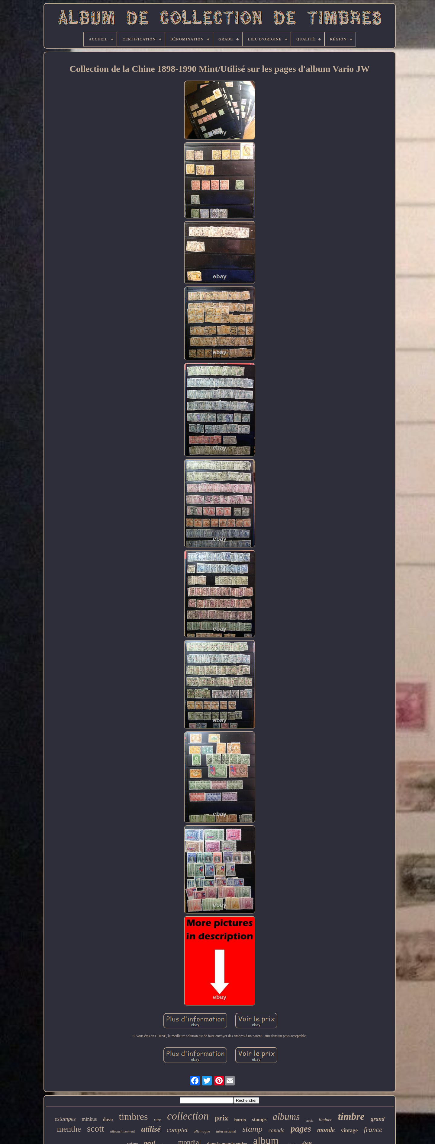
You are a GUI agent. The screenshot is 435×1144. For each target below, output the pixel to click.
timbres (133, 1116)
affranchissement (122, 1131)
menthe (69, 1128)
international (226, 1131)
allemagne (202, 1131)
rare (157, 1119)
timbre (351, 1116)
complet (177, 1129)
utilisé (151, 1129)
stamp (252, 1128)
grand (378, 1119)
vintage (349, 1130)
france (373, 1129)
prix (221, 1118)
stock (309, 1120)
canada (277, 1130)
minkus (89, 1119)
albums (286, 1116)
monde (326, 1129)
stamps (259, 1119)
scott (95, 1128)
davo (108, 1119)
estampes (65, 1119)
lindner (325, 1119)
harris (240, 1119)
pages (301, 1128)
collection (188, 1116)
